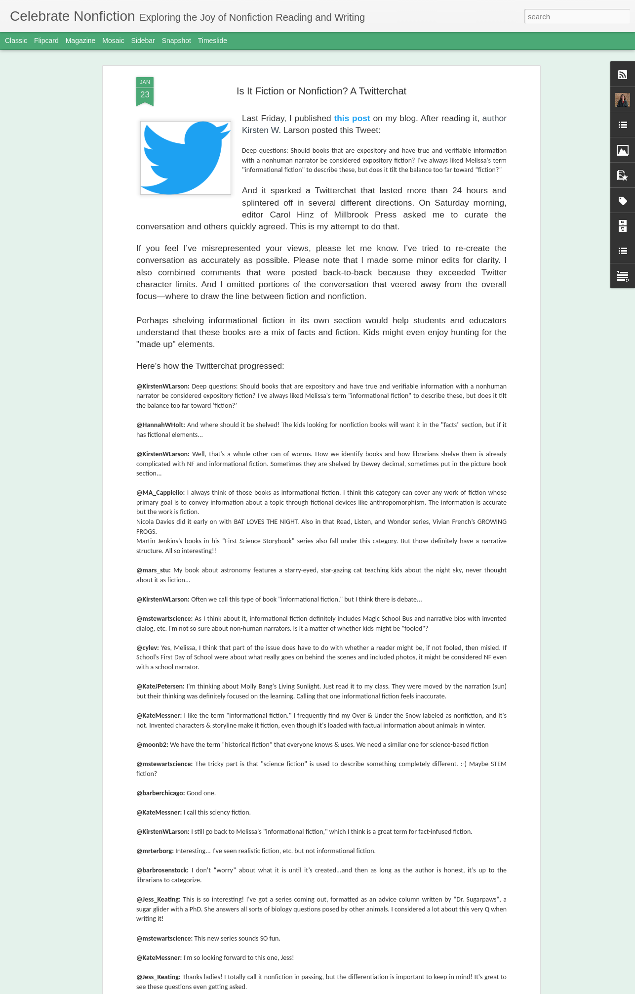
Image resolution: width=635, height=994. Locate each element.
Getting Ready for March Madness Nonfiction (297, 870)
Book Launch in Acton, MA (264, 758)
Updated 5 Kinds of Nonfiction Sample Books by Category (257, 347)
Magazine (81, 40)
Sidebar (143, 40)
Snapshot (176, 40)
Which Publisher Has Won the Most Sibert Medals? (144, 347)
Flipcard (46, 40)
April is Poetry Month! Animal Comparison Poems (378, 347)
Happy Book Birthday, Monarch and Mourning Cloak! (310, 646)
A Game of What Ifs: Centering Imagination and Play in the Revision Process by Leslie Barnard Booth (309, 426)
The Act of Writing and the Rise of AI (281, 983)
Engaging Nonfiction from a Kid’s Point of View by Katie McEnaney (492, 351)
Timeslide (212, 40)
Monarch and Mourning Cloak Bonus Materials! (300, 534)
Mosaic (113, 40)
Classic (16, 40)
